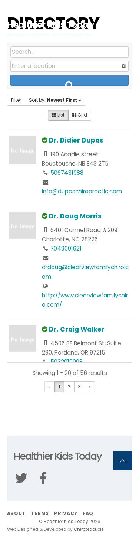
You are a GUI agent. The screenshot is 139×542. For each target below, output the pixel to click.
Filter (16, 100)
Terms (40, 513)
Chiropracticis (89, 529)
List (58, 115)
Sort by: (55, 100)
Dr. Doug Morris (75, 216)
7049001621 (66, 248)
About (16, 513)
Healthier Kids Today (66, 522)
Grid (79, 115)
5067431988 (66, 173)
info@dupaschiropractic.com (82, 191)
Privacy (65, 513)
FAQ (88, 513)
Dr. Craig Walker (77, 329)
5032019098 (66, 362)
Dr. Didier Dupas (76, 140)
